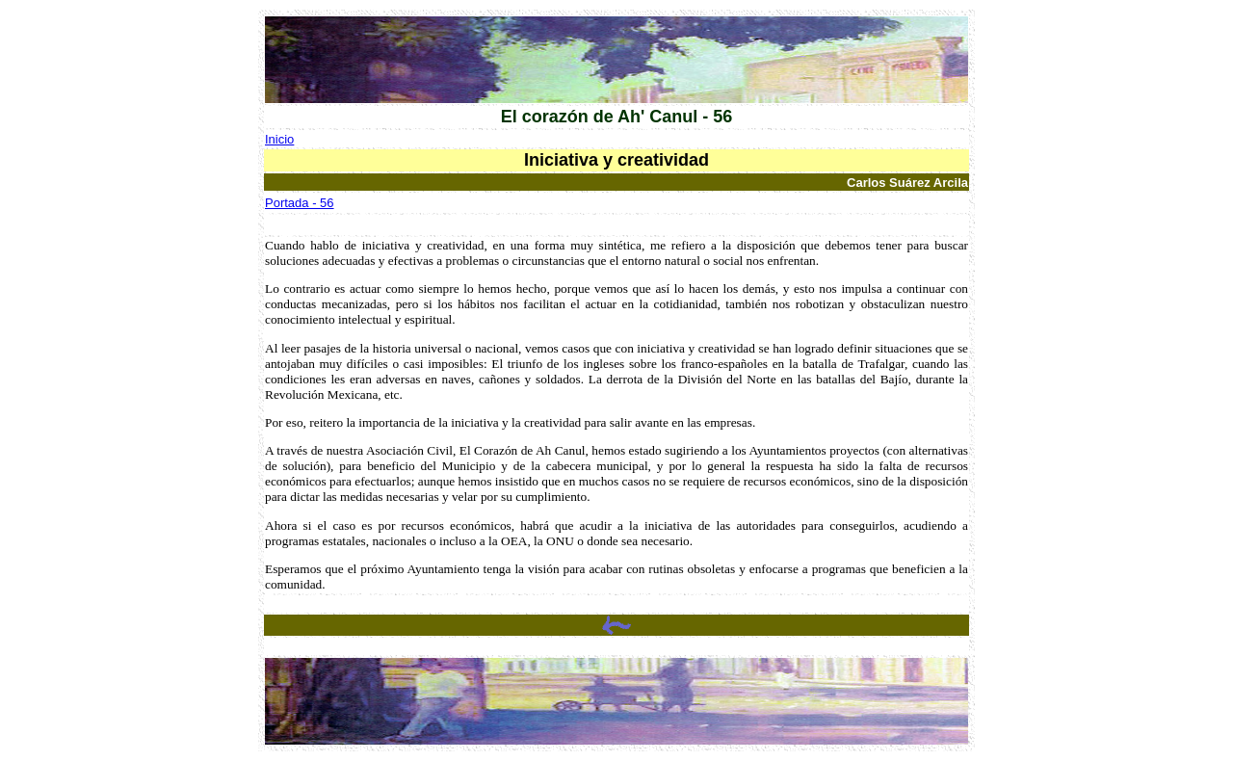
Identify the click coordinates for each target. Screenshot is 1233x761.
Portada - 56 (299, 203)
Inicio (279, 139)
